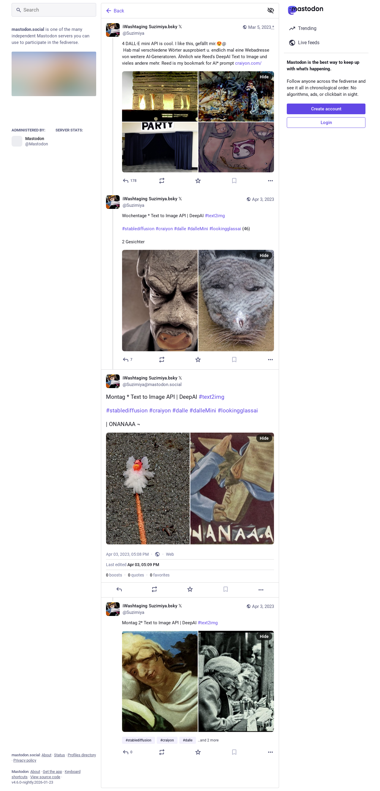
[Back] (182, 10)
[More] (270, 180)
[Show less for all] (271, 10)
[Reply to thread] (128, 359)
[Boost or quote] (161, 180)
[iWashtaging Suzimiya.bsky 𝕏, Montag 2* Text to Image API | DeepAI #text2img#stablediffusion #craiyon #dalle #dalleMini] (190, 680)
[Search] (54, 10)
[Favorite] (198, 180)
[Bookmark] (234, 180)
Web (170, 554)
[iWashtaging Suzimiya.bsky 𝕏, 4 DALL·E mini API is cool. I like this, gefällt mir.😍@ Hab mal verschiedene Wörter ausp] (190, 104)
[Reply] (130, 180)
